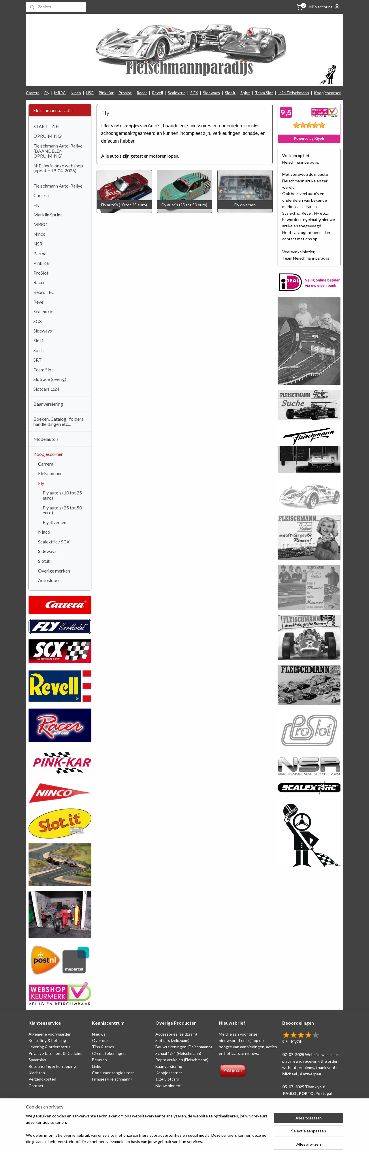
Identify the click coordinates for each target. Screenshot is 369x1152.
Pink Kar (106, 92)
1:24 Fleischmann (293, 92)
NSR (90, 92)
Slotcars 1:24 (46, 389)
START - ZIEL (47, 126)
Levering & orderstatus (49, 1046)
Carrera (32, 92)
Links (96, 1066)
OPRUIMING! (48, 136)
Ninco (76, 92)
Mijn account (324, 6)
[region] (146, 1129)
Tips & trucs (103, 1046)
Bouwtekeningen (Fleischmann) (183, 1046)
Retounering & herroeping (52, 1066)
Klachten (37, 1072)
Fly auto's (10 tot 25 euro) (62, 495)
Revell (157, 92)
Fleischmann (50, 473)
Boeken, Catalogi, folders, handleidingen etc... (58, 421)
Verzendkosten (42, 1079)
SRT (37, 359)
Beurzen (99, 1059)
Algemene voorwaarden (50, 1034)
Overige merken (54, 570)
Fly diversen (54, 522)
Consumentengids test (113, 1072)
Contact (36, 1085)
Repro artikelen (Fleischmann (181, 1059)
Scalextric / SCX (53, 541)
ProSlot (40, 272)
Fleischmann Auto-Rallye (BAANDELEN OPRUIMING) (57, 150)
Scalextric (176, 92)
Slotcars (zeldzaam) (172, 1040)
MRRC (60, 92)
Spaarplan (37, 1059)
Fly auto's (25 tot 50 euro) (62, 510)
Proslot (125, 92)
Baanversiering (48, 404)
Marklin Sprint (47, 214)
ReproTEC (43, 292)
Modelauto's (46, 439)
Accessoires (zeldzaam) (176, 1034)
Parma (39, 253)
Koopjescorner (327, 92)
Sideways (211, 92)
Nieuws (99, 1034)
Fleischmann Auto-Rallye (57, 185)
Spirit (245, 92)
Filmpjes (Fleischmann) (112, 1079)
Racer (142, 92)
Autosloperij (50, 580)
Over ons (100, 1040)
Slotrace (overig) (49, 379)
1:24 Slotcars (167, 1079)
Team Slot (264, 92)
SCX (194, 92)
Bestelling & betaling (47, 1040)
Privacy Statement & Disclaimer (57, 1053)
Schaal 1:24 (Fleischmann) (178, 1053)
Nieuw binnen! (168, 1085)
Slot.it (230, 92)
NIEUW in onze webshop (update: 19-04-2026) (58, 168)
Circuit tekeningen (109, 1053)
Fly (46, 92)
